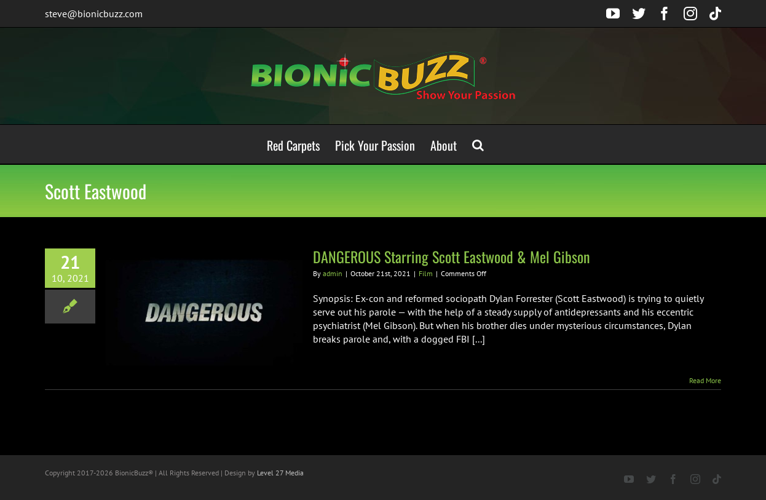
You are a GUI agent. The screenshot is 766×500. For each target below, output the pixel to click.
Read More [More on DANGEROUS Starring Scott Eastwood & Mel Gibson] (705, 380)
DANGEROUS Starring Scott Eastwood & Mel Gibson (451, 256)
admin (332, 273)
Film (426, 273)
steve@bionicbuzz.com (94, 13)
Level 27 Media (280, 472)
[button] (478, 144)
